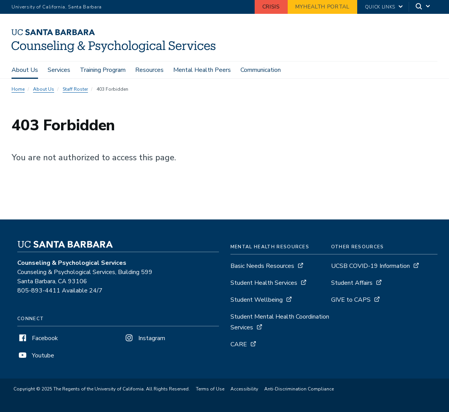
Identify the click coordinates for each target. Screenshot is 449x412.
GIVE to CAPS (351, 300)
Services (59, 70)
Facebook (37, 338)
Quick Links (380, 7)
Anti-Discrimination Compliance (299, 389)
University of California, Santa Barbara (57, 7)
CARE (238, 344)
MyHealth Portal (322, 6)
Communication (260, 70)
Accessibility (244, 389)
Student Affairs (352, 283)
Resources (149, 70)
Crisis (271, 6)
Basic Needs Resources (262, 266)
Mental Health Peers (202, 70)
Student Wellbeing (256, 300)
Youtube (35, 355)
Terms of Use (210, 389)
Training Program (103, 70)
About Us (25, 70)
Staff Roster (75, 89)
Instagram (144, 338)
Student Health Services (263, 283)
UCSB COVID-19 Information (370, 266)
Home (18, 89)
